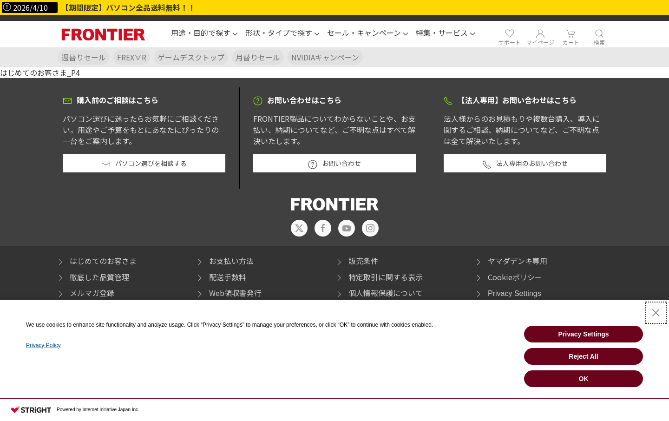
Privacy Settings (514, 293)
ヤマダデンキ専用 (510, 260)
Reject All (583, 356)
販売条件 (356, 260)
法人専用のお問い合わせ (525, 163)
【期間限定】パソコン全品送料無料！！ (128, 7)
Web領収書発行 (228, 292)
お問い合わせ (334, 163)
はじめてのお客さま (96, 260)
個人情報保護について (378, 292)
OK (584, 378)
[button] (204, 34)
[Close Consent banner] (656, 313)
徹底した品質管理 (92, 277)
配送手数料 (220, 277)
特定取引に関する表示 (378, 277)
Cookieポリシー (508, 277)
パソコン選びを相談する (144, 163)
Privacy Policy (43, 345)
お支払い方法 (224, 260)
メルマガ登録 (85, 292)
